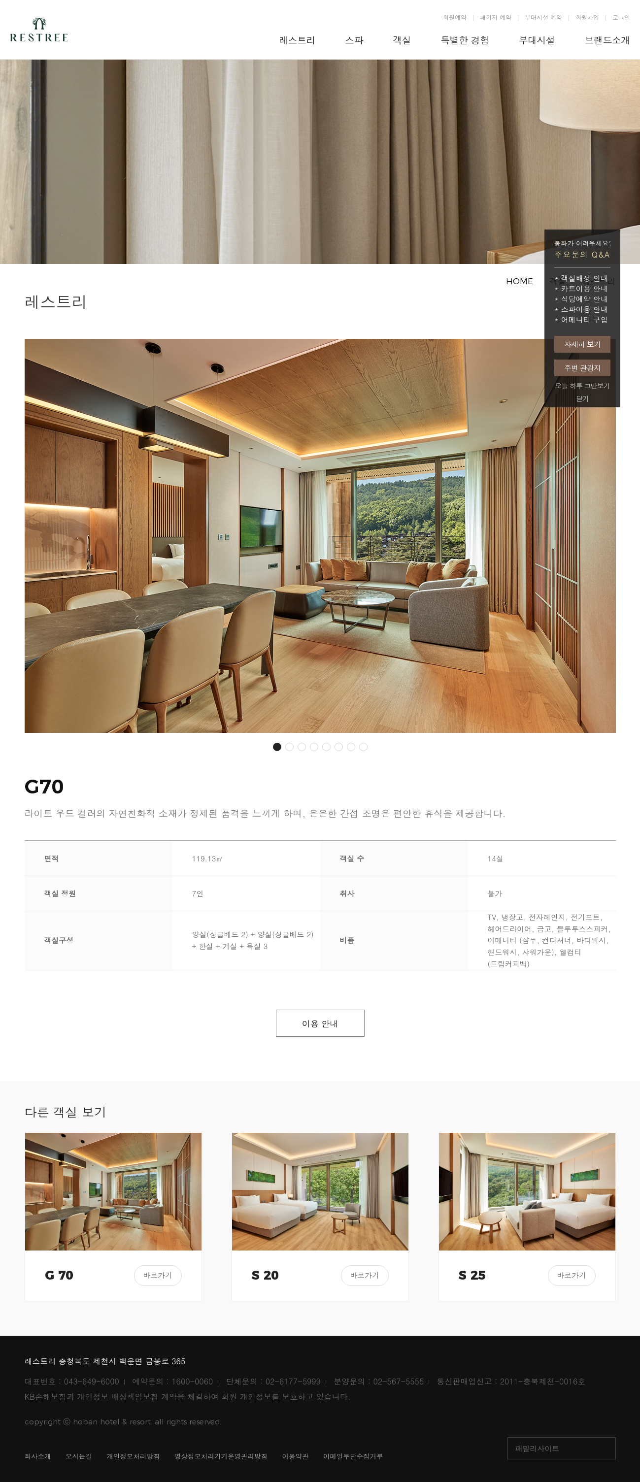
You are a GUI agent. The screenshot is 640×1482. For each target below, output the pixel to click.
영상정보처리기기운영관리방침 (221, 1456)
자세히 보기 (582, 344)
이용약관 (295, 1456)
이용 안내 (320, 1023)
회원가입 (587, 17)
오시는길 (79, 1456)
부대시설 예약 (543, 17)
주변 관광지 (582, 367)
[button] (52, 545)
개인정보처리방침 (133, 1456)
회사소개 (38, 1456)
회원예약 (455, 17)
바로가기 (157, 1275)
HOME (519, 281)
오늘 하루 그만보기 (582, 386)
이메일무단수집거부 (353, 1456)
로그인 (621, 17)
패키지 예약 (495, 17)
